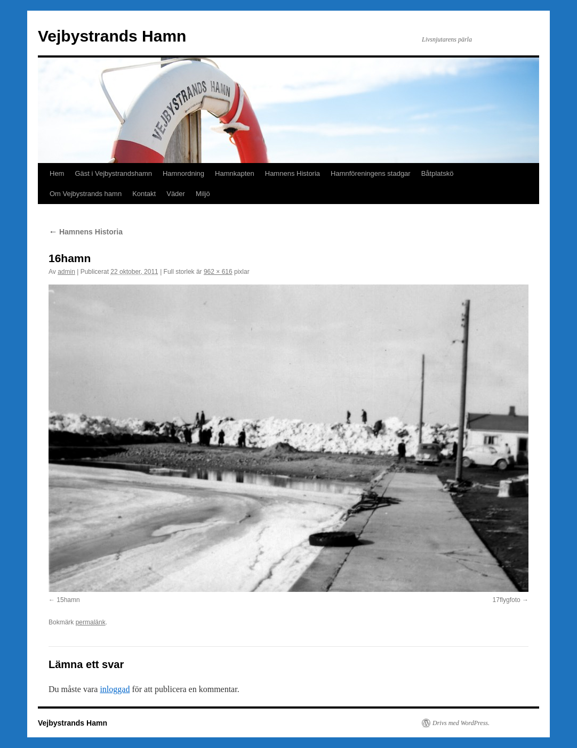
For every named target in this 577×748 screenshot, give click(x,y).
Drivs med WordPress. (461, 723)
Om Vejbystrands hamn (86, 194)
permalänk (91, 622)
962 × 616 (218, 271)
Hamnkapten (234, 173)
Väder (175, 194)
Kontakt (144, 194)
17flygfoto (506, 600)
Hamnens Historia (292, 173)
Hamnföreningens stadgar (371, 173)
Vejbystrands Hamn (112, 36)
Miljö (203, 194)
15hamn (68, 600)
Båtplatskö (437, 173)
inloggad (115, 689)
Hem (57, 173)
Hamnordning (183, 173)
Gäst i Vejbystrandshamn (113, 173)
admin (66, 271)
